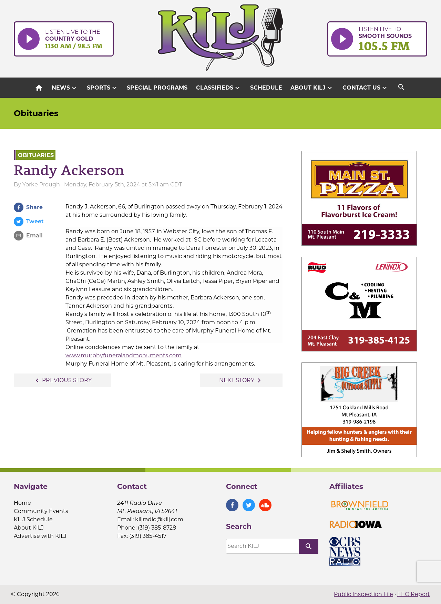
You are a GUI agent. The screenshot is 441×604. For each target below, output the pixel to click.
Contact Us (365, 88)
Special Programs (157, 87)
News (65, 88)
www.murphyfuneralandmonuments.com (123, 355)
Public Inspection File (363, 594)
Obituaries (36, 113)
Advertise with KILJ (40, 536)
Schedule (266, 87)
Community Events (41, 511)
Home (22, 503)
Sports (103, 88)
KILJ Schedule (33, 519)
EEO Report (413, 594)
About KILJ (312, 88)
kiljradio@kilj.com (159, 519)
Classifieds (219, 88)
